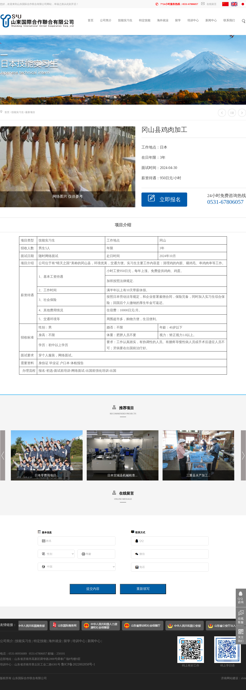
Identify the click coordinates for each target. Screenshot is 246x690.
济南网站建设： (231, 678)
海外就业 (163, 20)
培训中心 (193, 20)
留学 (178, 20)
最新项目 (30, 112)
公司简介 (106, 20)
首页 (90, 20)
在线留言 (208, 4)
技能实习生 (125, 20)
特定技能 (144, 20)
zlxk (243, 678)
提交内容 (92, 588)
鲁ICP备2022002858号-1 (78, 664)
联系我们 (229, 20)
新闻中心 (211, 20)
